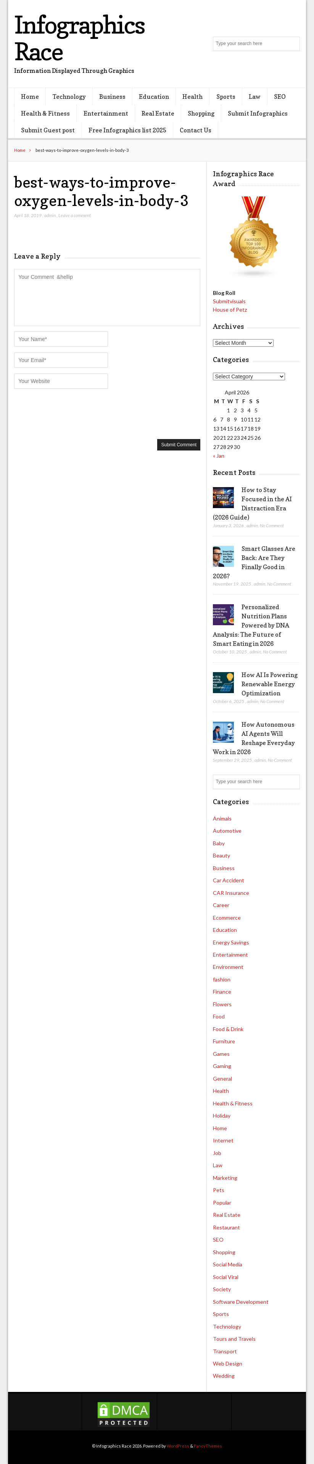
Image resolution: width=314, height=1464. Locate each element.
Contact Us (195, 130)
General (222, 1078)
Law (255, 96)
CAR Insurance (231, 893)
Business (112, 96)
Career (221, 905)
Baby (219, 843)
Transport (225, 1351)
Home (30, 96)
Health (192, 96)
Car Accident (228, 880)
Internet (223, 1140)
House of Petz (230, 309)
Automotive (227, 830)
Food (219, 1016)
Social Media (227, 1264)
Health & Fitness (45, 113)
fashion (221, 979)
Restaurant (226, 1227)
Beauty (221, 855)
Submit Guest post (48, 130)
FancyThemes (208, 1445)
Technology (69, 96)
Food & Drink (228, 1029)
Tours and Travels (234, 1338)
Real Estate (158, 113)
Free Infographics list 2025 (127, 130)
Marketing (225, 1177)
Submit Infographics (258, 113)
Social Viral (225, 1277)
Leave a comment (74, 215)
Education (154, 96)
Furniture (224, 1041)
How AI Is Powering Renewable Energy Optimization (270, 684)
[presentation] (72, 413)
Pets (218, 1190)
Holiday (221, 1115)
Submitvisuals (229, 301)
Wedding (224, 1375)
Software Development (241, 1301)
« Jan (218, 455)
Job (217, 1153)
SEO (280, 96)
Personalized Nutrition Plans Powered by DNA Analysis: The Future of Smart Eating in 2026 (251, 625)
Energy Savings (231, 942)
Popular (222, 1202)
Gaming (222, 1066)
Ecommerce (227, 917)
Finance (222, 991)
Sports (225, 96)
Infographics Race (79, 38)
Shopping (201, 113)
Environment (228, 967)
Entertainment (106, 113)
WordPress (178, 1445)
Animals (222, 818)
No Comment (272, 525)
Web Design (227, 1363)
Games (221, 1054)
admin (50, 215)
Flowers (222, 1004)
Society (222, 1289)
